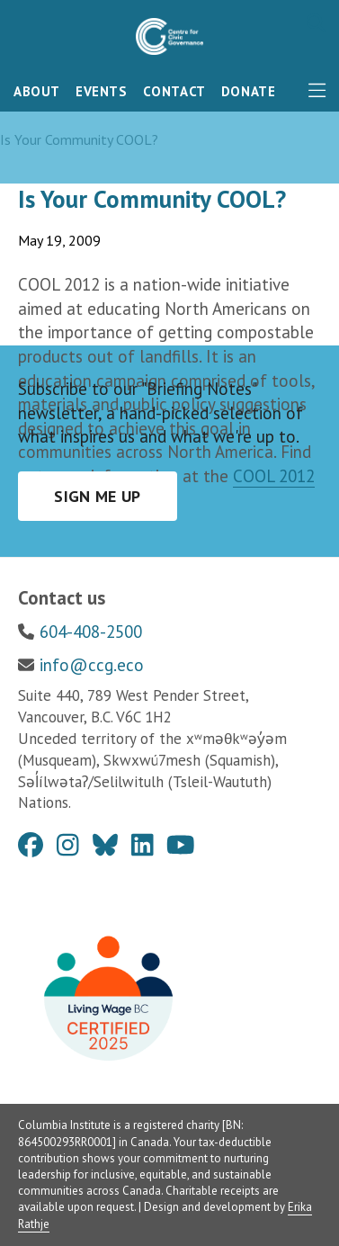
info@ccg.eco (92, 665)
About (36, 91)
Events (102, 91)
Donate (248, 91)
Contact (174, 91)
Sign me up (97, 496)
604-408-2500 (91, 631)
